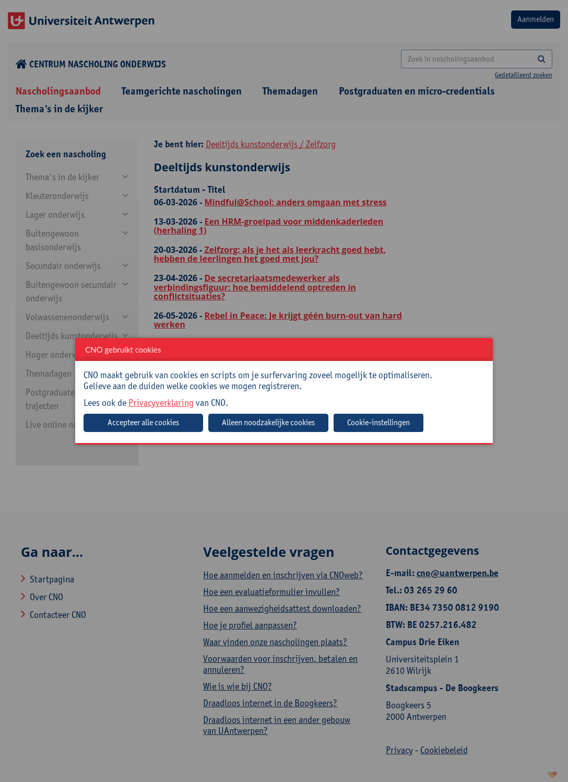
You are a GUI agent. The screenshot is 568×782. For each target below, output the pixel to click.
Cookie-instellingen (378, 422)
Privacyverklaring (161, 402)
